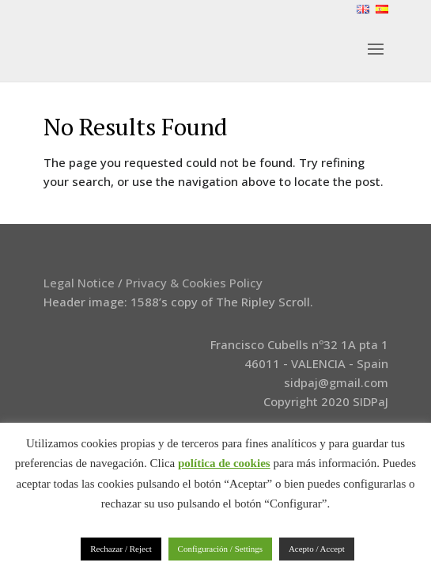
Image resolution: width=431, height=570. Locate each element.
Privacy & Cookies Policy (194, 283)
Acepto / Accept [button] (317, 548)
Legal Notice (79, 283)
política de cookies (224, 463)
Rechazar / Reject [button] (121, 548)
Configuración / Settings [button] (220, 548)
